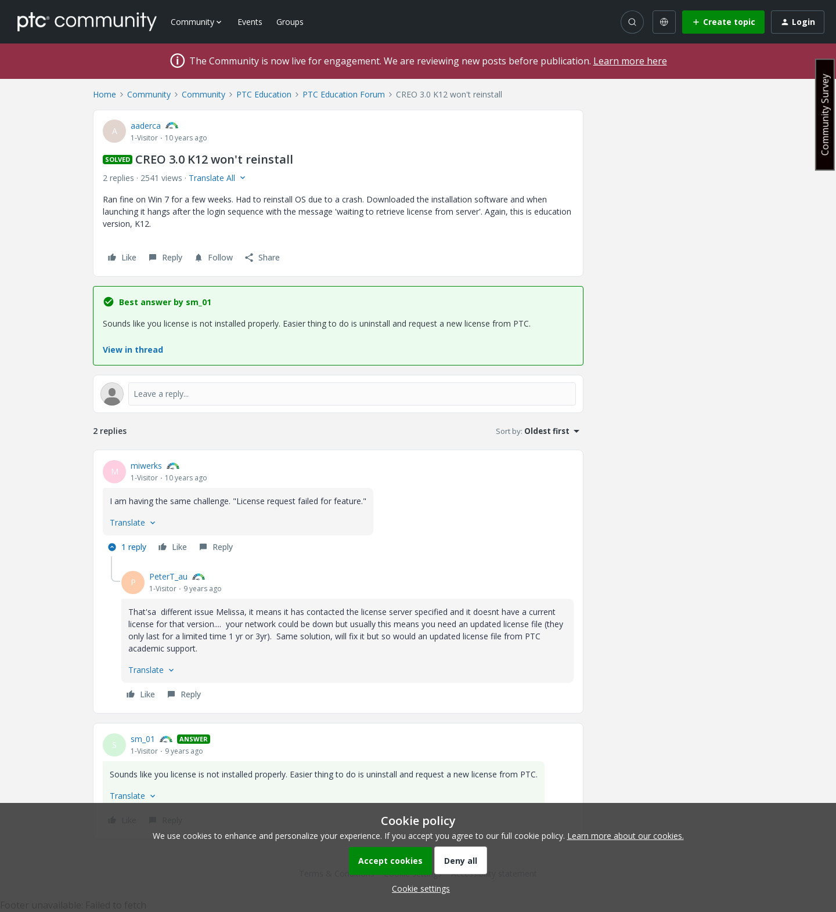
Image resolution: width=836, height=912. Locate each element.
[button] (723, 22)
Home (104, 94)
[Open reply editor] (338, 393)
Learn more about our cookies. (625, 835)
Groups (290, 21)
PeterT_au (168, 576)
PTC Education (263, 94)
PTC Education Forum (343, 94)
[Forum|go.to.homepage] (87, 21)
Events (249, 21)
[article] (338, 507)
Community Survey (825, 114)
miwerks (146, 465)
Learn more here (630, 61)
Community (149, 94)
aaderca (146, 125)
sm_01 (143, 738)
